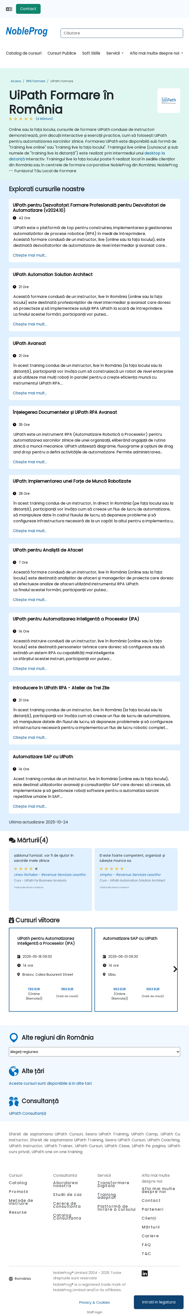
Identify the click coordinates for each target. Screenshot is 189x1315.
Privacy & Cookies (94, 1302)
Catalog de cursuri (23, 53)
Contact (28, 9)
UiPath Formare (61, 81)
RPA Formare (35, 81)
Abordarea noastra (65, 1184)
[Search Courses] (122, 33)
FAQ (146, 1245)
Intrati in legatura (158, 1302)
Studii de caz (67, 1194)
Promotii (18, 1191)
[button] (174, 969)
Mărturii (151, 1227)
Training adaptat (106, 1196)
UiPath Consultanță (27, 1113)
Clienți (149, 1218)
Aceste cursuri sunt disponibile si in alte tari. (50, 1083)
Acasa (16, 81)
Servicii (113, 53)
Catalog (18, 1183)
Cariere (150, 1236)
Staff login (94, 1312)
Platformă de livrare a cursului (116, 1208)
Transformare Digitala (113, 1184)
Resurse (18, 1212)
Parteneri (152, 1209)
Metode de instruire (21, 1202)
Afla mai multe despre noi (155, 53)
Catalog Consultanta (67, 1216)
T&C (146, 1253)
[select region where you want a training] (94, 1051)
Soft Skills (91, 53)
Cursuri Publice (61, 53)
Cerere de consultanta (67, 1205)
